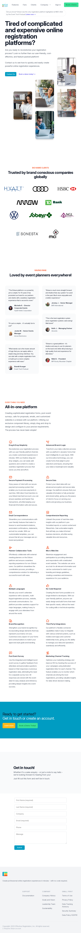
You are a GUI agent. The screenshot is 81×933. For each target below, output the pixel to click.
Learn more (9, 726)
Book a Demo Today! (27, 726)
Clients (33, 5)
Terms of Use (67, 896)
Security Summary (69, 911)
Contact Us (11, 74)
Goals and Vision (48, 900)
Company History (48, 896)
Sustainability (47, 908)
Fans (25, 5)
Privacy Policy (67, 900)
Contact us (10, 63)
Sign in (58, 5)
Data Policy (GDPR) (69, 915)
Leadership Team (48, 904)
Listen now (31, 14)
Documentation (28, 896)
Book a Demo (71, 5)
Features (15, 5)
